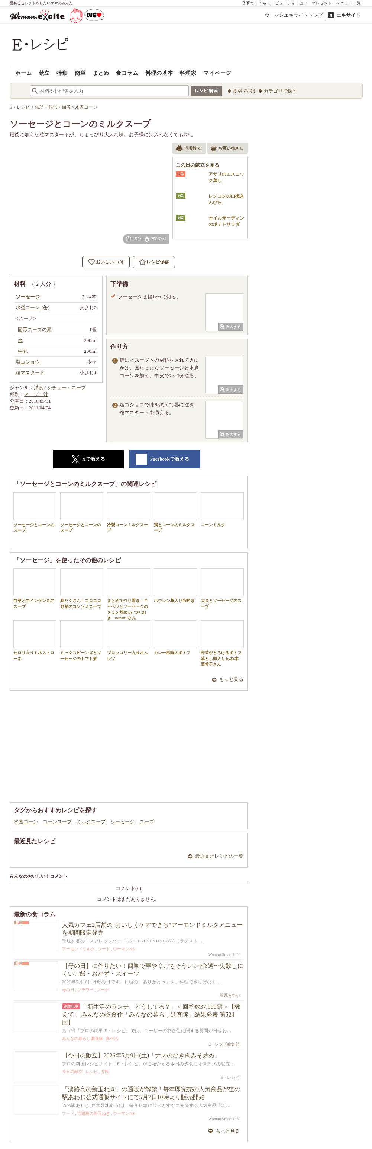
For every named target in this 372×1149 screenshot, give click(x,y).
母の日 (68, 990)
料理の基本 (159, 72)
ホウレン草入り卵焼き (175, 585)
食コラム (127, 72)
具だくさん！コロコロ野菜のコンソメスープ (81, 588)
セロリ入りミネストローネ (34, 640)
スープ (147, 822)
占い (304, 3)
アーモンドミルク (78, 949)
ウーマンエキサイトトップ (294, 15)
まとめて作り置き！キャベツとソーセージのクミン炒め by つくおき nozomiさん (128, 594)
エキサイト (348, 15)
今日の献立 (72, 1071)
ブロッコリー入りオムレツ (128, 640)
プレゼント (322, 3)
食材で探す (245, 91)
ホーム (23, 72)
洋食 (38, 387)
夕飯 (105, 1071)
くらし (265, 3)
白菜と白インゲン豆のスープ (34, 588)
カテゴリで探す (280, 91)
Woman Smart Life (223, 954)
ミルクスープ (91, 822)
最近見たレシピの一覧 (219, 856)
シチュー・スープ (66, 387)
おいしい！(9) (109, 262)
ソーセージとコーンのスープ (34, 512)
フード (104, 949)
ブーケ (103, 990)
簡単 (80, 72)
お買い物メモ (226, 149)
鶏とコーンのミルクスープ (175, 512)
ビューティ (285, 3)
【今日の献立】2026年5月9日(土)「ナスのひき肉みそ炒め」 (141, 1055)
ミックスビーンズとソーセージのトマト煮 (81, 640)
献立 (44, 72)
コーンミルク (222, 509)
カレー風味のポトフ (175, 637)
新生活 (112, 1038)
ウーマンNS (124, 949)
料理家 (188, 72)
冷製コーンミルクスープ (128, 512)
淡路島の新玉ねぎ (93, 1113)
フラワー (85, 990)
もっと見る (231, 679)
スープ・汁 (36, 394)
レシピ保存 (157, 262)
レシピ (91, 1071)
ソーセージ (122, 822)
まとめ (101, 72)
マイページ (218, 72)
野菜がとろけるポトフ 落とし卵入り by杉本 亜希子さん (222, 643)
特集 (62, 72)
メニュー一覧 (348, 3)
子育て (248, 3)
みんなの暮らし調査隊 (82, 1038)
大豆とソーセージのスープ (222, 588)
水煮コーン (26, 822)
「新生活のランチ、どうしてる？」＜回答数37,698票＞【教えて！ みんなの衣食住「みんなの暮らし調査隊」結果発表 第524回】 (151, 1014)
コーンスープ (57, 822)
